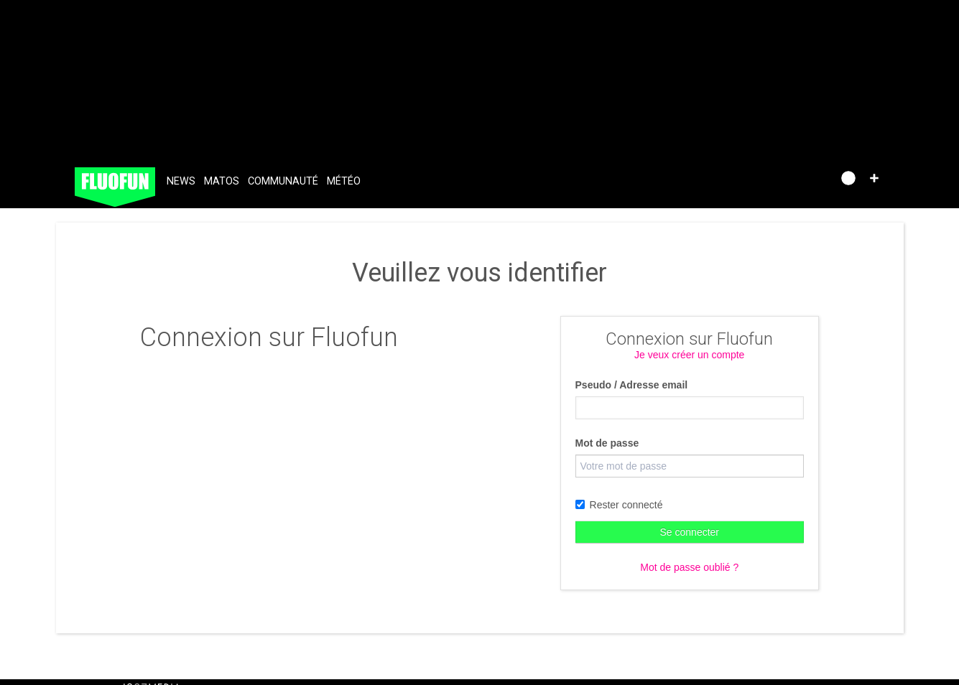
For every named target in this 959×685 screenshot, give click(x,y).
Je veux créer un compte (689, 354)
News (181, 181)
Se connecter (690, 532)
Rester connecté (619, 505)
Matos (221, 181)
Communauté (283, 181)
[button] (874, 178)
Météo (344, 181)
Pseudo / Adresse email (631, 385)
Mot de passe (607, 443)
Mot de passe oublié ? (689, 567)
